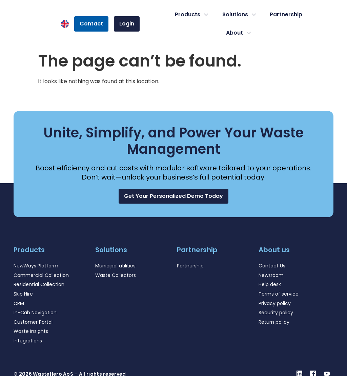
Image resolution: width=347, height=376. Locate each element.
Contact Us (272, 265)
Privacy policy (275, 303)
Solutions (239, 14)
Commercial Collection (41, 275)
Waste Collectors (115, 275)
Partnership (286, 14)
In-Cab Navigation (35, 312)
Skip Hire (23, 293)
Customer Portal (33, 322)
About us (274, 250)
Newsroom (271, 275)
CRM (19, 303)
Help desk (270, 284)
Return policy (274, 322)
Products (191, 14)
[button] (173, 196)
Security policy (276, 312)
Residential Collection (39, 284)
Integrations (28, 340)
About (238, 33)
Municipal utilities (115, 265)
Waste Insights (31, 331)
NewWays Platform (36, 265)
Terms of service (279, 293)
